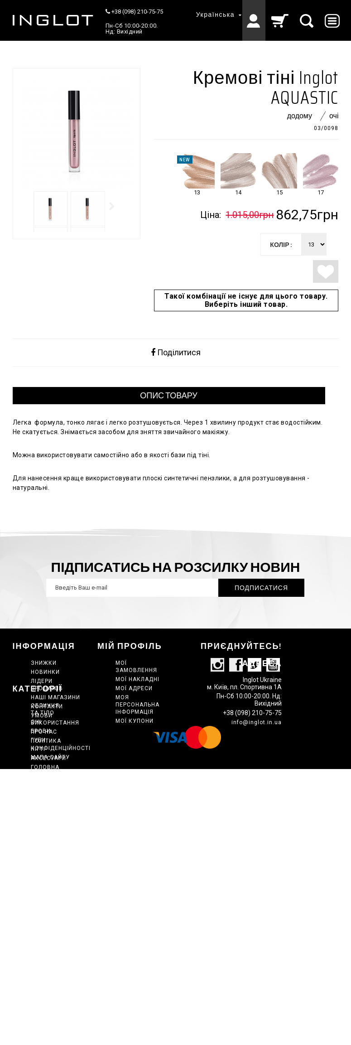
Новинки (45, 672)
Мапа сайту (50, 757)
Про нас (44, 732)
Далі (112, 206)
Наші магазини (55, 697)
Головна (45, 850)
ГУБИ (38, 823)
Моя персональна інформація (137, 704)
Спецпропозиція (58, 917)
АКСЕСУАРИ (48, 841)
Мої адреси (134, 688)
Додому (299, 115)
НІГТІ (38, 832)
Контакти (47, 706)
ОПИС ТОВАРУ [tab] (168, 395)
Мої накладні (137, 679)
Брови (41, 814)
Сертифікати (51, 927)
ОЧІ (36, 805)
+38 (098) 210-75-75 (134, 11)
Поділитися (176, 352)
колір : (281, 245)
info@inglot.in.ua (256, 743)
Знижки (44, 663)
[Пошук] (307, 20)
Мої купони (134, 721)
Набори (43, 876)
